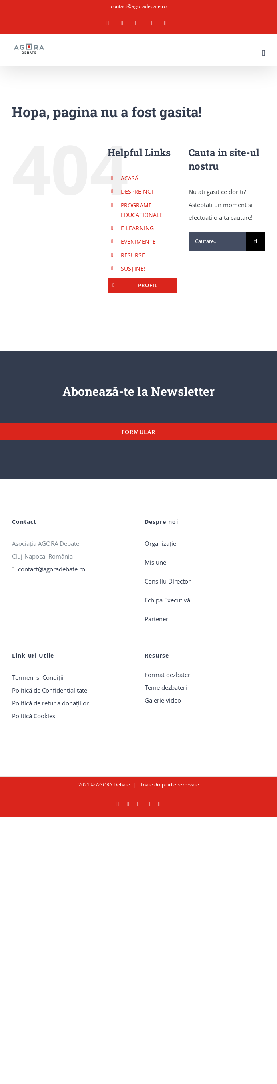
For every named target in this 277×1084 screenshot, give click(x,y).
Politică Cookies (33, 716)
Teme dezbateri (166, 687)
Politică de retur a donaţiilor (50, 703)
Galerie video (163, 700)
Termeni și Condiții (38, 677)
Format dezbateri (168, 675)
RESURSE (133, 255)
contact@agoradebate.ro (139, 6)
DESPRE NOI (137, 191)
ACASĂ (129, 178)
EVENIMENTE (138, 241)
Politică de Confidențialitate (49, 690)
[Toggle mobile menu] (263, 53)
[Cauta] (255, 241)
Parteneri (157, 619)
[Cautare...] (217, 241)
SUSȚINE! (133, 268)
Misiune (155, 562)
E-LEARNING (137, 228)
